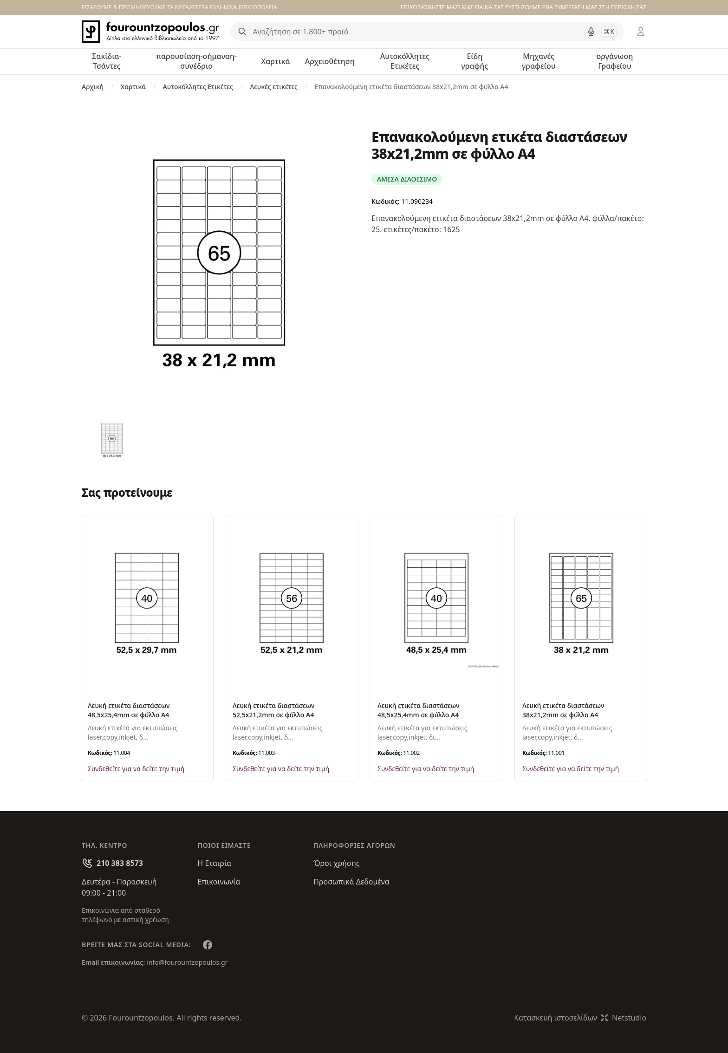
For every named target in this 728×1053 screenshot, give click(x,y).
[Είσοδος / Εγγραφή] (640, 31)
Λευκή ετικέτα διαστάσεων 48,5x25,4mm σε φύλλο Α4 (128, 710)
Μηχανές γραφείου (539, 61)
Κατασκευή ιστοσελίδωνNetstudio (580, 1018)
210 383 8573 (120, 863)
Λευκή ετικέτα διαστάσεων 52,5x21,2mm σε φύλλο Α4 (273, 710)
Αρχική (93, 86)
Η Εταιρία (214, 863)
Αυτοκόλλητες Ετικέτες (404, 61)
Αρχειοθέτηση (330, 61)
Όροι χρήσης (336, 863)
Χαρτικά (275, 61)
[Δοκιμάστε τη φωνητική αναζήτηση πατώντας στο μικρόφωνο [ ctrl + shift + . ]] (591, 31)
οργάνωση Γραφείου (614, 61)
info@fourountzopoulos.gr (187, 962)
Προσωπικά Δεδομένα (351, 882)
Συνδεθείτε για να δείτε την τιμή (136, 768)
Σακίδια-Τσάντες (107, 61)
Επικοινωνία (219, 882)
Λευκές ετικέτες (274, 86)
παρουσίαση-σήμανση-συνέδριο (196, 61)
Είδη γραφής (474, 61)
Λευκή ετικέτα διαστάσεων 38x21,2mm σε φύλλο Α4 (563, 710)
